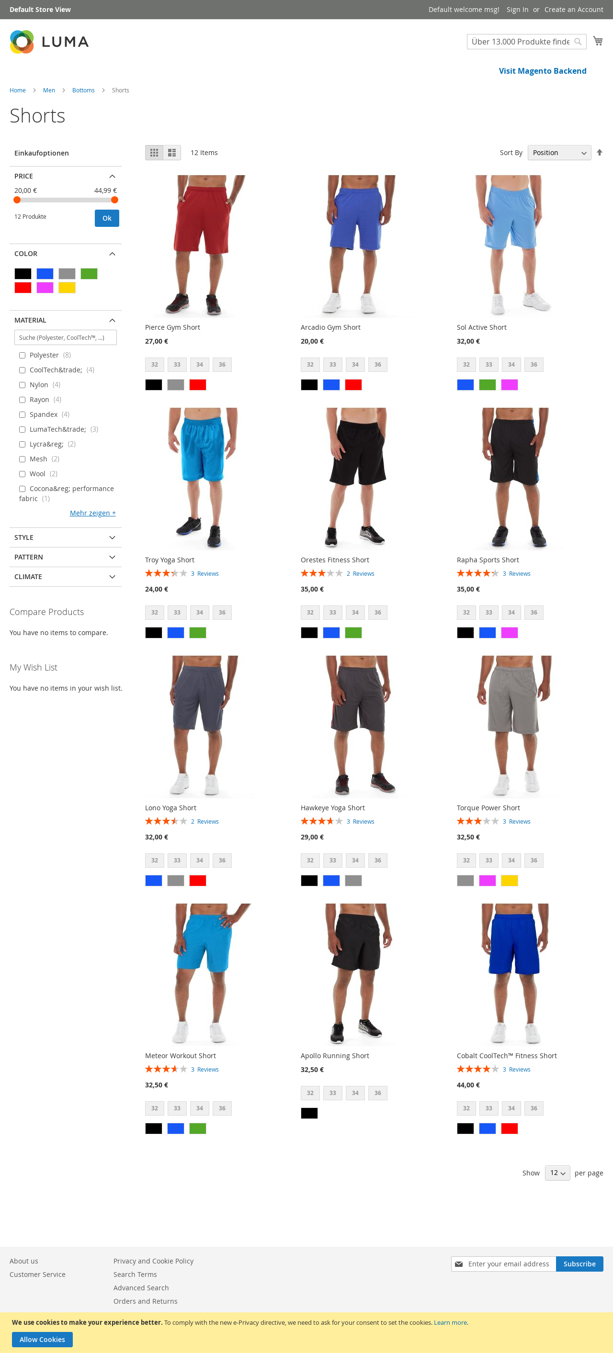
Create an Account (574, 9)
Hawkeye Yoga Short (333, 840)
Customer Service (38, 1274)
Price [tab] (23, 208)
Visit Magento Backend (543, 71)
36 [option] (222, 397)
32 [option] (154, 397)
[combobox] (527, 41)
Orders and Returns (146, 1301)
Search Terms (135, 1274)
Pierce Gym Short (172, 359)
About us (24, 1260)
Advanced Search (141, 1287)
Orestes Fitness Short (335, 592)
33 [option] (177, 397)
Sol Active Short (482, 359)
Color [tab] (25, 286)
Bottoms (84, 122)
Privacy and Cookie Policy (153, 1260)
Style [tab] (24, 569)
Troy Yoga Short (169, 592)
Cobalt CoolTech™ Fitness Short (507, 1088)
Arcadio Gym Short (331, 359)
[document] (307, 1332)
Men (50, 122)
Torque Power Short (488, 840)
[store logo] (50, 42)
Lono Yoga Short (170, 840)
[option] (153, 417)
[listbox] (202, 398)
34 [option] (199, 397)
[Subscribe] (579, 1264)
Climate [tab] (28, 609)
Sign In (518, 9)
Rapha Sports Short (488, 592)
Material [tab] (30, 352)
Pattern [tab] (28, 589)
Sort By (511, 185)
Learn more (450, 1322)
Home (18, 122)
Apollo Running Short (335, 1088)
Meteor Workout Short (180, 1088)
